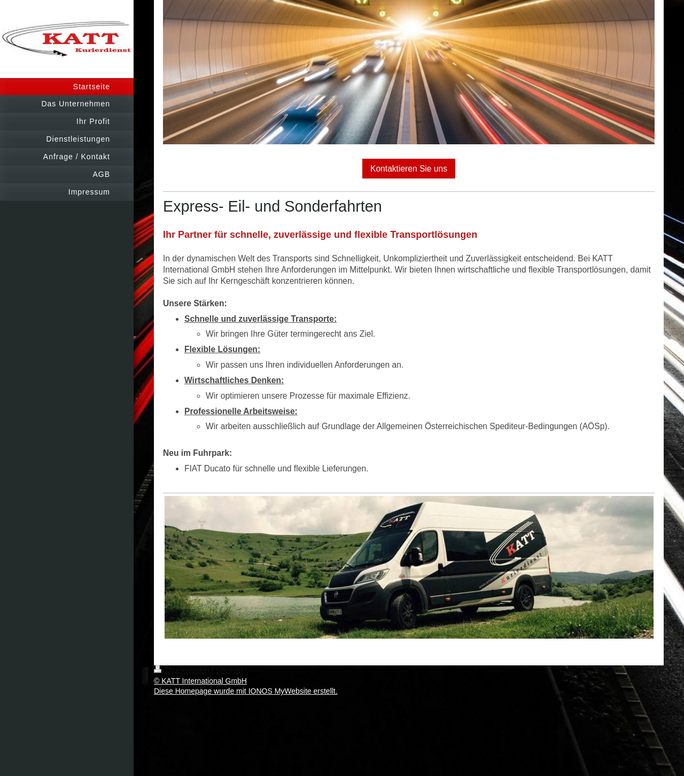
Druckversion (182, 670)
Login (655, 670)
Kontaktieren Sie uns (408, 168)
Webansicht (644, 681)
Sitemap (229, 670)
